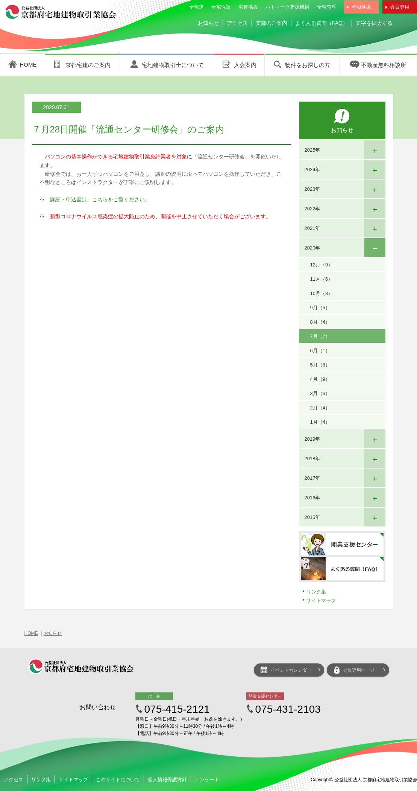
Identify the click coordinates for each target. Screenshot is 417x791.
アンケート (207, 779)
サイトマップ (321, 600)
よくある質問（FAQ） (321, 23)
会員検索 (361, 7)
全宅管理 (327, 7)
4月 (320, 379)
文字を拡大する (374, 23)
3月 (320, 393)
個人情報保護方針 (167, 779)
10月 (321, 293)
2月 (320, 408)
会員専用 (399, 7)
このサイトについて (118, 779)
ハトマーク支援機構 (287, 7)
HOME (31, 633)
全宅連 (196, 7)
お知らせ (208, 23)
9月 (320, 307)
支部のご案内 (271, 23)
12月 (321, 265)
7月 (320, 336)
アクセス (237, 23)
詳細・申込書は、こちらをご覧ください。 (100, 199)
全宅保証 (221, 7)
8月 (320, 322)
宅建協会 (248, 7)
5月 (320, 365)
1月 (320, 422)
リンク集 (316, 592)
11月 (321, 279)
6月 (320, 350)
